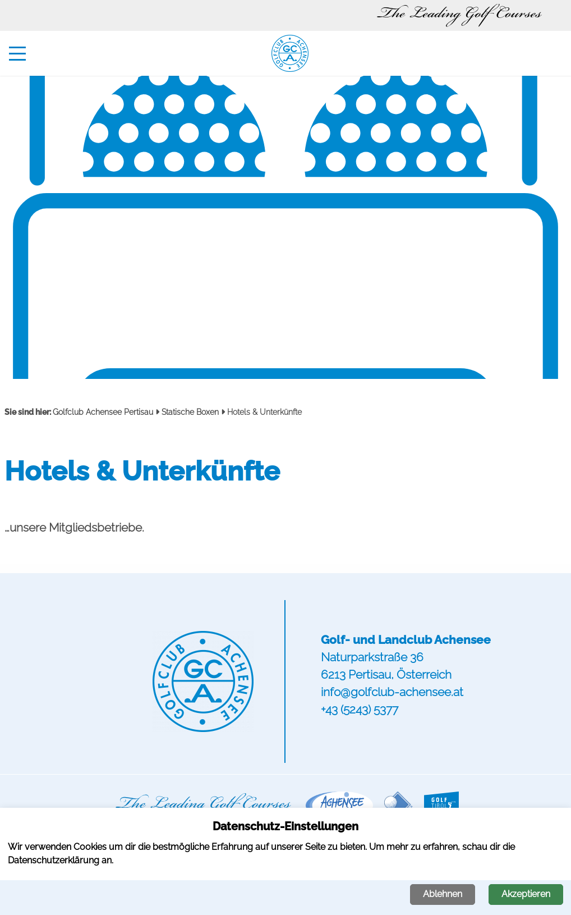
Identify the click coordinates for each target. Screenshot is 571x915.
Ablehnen (442, 894)
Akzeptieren (525, 894)
